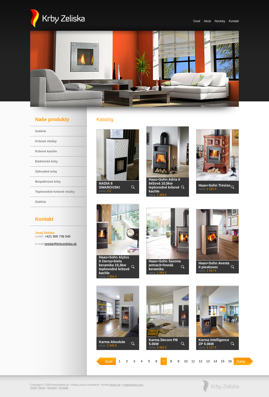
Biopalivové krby (48, 181)
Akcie (207, 21)
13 (208, 361)
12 (200, 361)
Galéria (40, 131)
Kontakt (234, 21)
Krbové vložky (46, 141)
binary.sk (115, 384)
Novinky (220, 21)
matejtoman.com (133, 384)
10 (186, 361)
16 (230, 361)
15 (222, 361)
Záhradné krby (46, 171)
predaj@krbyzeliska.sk (61, 244)
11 (193, 361)
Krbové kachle (46, 151)
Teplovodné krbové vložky (55, 191)
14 (215, 361)
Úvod (196, 21)
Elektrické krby (46, 161)
